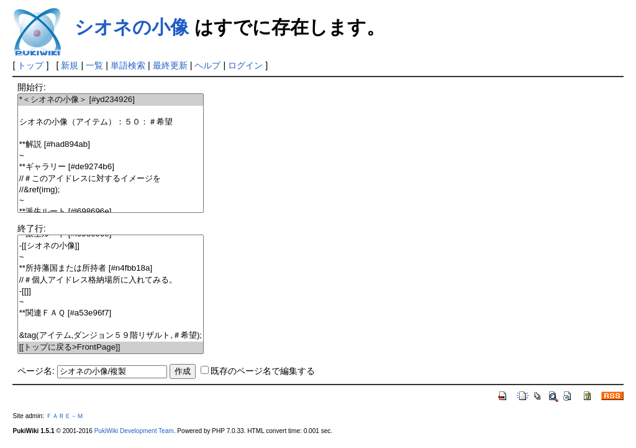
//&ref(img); (110, 190)
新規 (69, 65)
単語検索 (128, 65)
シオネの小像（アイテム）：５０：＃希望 (110, 122)
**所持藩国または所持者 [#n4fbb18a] (110, 268)
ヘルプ (207, 65)
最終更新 (170, 65)
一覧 (94, 65)
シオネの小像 (132, 27)
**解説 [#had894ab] (110, 145)
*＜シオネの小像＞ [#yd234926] (110, 100)
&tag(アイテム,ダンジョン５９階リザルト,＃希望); (110, 336)
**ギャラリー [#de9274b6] (110, 167)
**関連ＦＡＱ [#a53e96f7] (110, 313)
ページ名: (36, 371)
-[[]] (110, 291)
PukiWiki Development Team (134, 430)
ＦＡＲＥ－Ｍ (64, 416)
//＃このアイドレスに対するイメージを (110, 179)
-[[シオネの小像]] (110, 246)
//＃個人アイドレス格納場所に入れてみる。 (110, 280)
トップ (30, 65)
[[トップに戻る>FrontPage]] (110, 347)
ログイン (245, 65)
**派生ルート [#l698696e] (110, 212)
